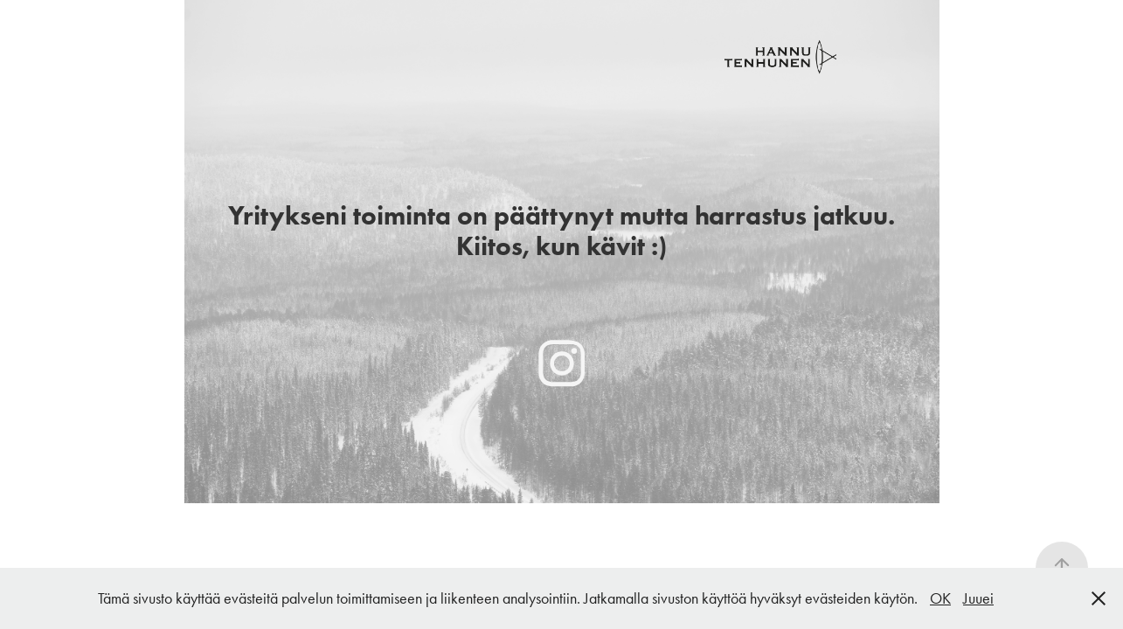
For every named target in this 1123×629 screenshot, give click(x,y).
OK (940, 598)
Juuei (978, 598)
